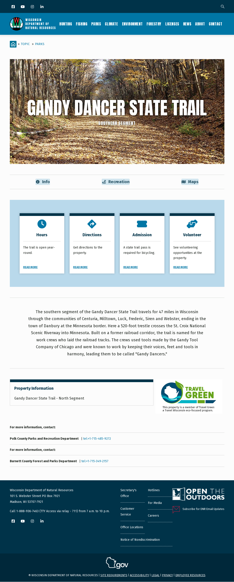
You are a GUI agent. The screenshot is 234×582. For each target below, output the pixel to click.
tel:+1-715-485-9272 (97, 439)
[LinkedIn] (42, 7)
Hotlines (154, 490)
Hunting (65, 24)
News (187, 24)
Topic (25, 44)
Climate (111, 24)
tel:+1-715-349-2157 (94, 461)
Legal (155, 575)
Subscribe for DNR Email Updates (203, 509)
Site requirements (113, 575)
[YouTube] (23, 7)
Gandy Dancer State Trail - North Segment (49, 398)
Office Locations (131, 527)
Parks (96, 24)
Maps (190, 181)
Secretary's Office (128, 493)
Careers (153, 516)
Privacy (167, 575)
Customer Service (127, 512)
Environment (132, 24)
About (200, 24)
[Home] (13, 44)
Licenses (172, 24)
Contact (215, 24)
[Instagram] (32, 7)
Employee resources (190, 575)
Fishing (81, 24)
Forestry (154, 24)
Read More (30, 267)
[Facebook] (13, 7)
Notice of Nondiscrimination (140, 540)
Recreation (115, 181)
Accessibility (139, 575)
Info (42, 181)
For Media (155, 503)
